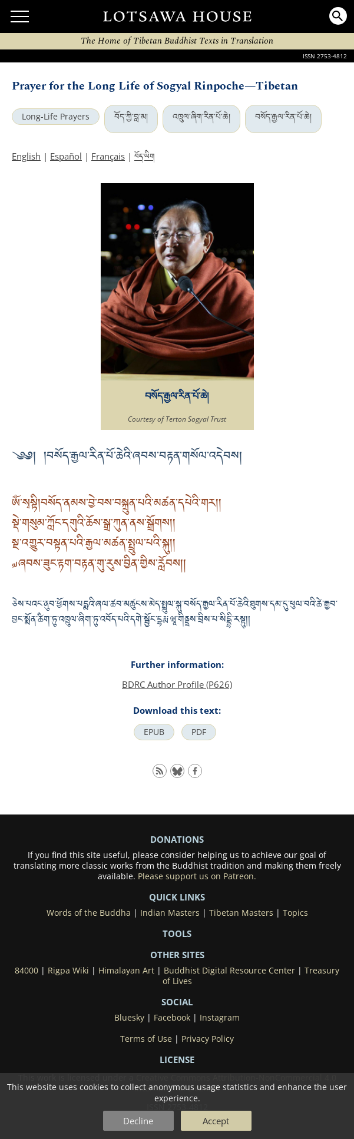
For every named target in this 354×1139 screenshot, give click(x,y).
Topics (295, 913)
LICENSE (177, 1059)
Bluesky (129, 1017)
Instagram (220, 1017)
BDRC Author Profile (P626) (177, 684)
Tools (177, 933)
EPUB (154, 732)
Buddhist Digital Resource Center (229, 970)
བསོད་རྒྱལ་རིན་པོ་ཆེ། (283, 116)
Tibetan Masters (241, 913)
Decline (138, 1121)
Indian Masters (170, 913)
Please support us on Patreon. (197, 876)
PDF (198, 732)
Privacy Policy (207, 1039)
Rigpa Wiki (68, 970)
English (26, 156)
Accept (216, 1121)
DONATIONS (177, 839)
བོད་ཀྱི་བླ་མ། (131, 116)
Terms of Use (146, 1039)
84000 (26, 970)
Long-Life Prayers (56, 116)
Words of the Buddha (89, 913)
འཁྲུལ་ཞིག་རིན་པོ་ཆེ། (201, 116)
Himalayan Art (126, 970)
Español (66, 156)
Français (108, 156)
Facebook (172, 1017)
